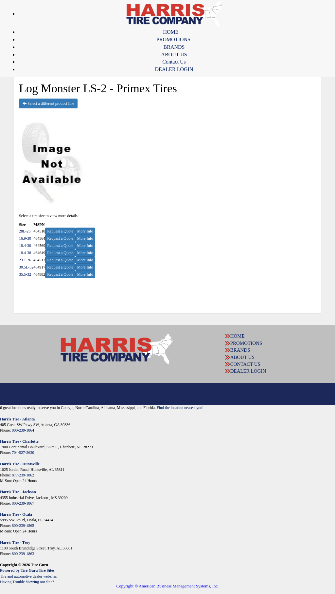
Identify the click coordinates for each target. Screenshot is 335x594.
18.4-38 (25, 253)
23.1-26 (25, 260)
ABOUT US (174, 54)
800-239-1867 (23, 503)
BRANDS (174, 47)
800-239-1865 (23, 525)
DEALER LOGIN (174, 69)
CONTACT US (245, 364)
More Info (85, 231)
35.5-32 (25, 274)
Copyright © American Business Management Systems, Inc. (167, 586)
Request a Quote (60, 231)
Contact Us (174, 62)
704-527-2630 (23, 452)
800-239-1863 (23, 553)
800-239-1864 (23, 430)
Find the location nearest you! (180, 407)
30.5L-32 (26, 267)
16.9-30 (25, 238)
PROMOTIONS (173, 39)
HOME (170, 32)
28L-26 (24, 231)
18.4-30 (25, 245)
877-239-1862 (23, 475)
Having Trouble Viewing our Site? (27, 582)
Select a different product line (48, 103)
